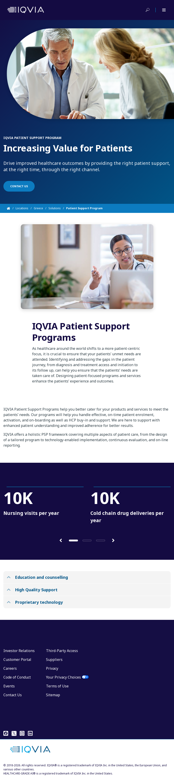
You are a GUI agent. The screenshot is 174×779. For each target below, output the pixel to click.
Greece (38, 208)
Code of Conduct (17, 677)
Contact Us (12, 694)
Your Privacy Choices (63, 677)
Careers (10, 668)
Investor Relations (19, 650)
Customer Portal (17, 659)
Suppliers (54, 659)
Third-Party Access (62, 650)
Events (9, 686)
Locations (22, 208)
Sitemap (53, 694)
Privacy (52, 668)
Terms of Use (57, 686)
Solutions (54, 208)
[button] (60, 540)
